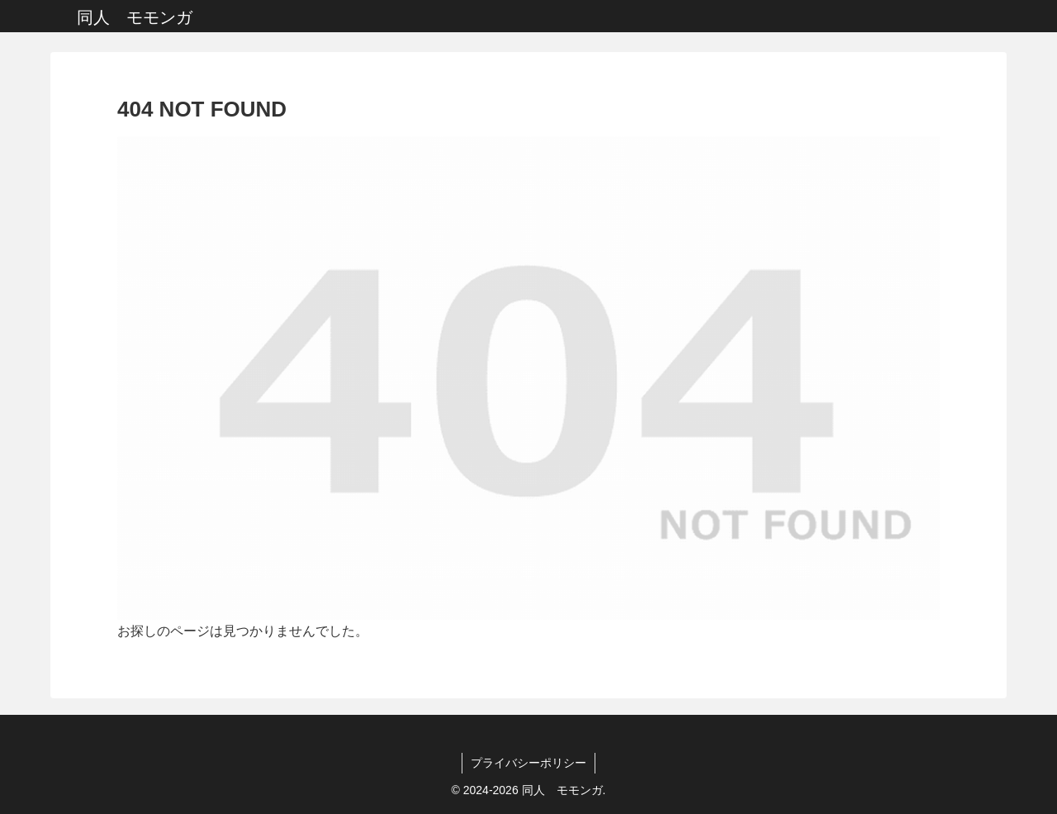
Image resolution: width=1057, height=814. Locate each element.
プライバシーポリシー (528, 762)
